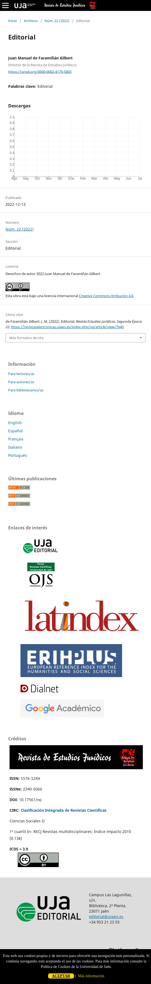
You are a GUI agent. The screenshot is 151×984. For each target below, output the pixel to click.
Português (17, 455)
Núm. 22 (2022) (57, 20)
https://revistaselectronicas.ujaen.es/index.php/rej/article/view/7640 (67, 326)
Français (15, 439)
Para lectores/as (21, 373)
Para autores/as (21, 381)
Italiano (15, 447)
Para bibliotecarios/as (25, 390)
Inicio (12, 20)
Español (15, 430)
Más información (91, 976)
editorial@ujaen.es (106, 916)
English (15, 422)
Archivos (31, 20)
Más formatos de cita (26, 337)
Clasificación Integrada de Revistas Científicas (63, 810)
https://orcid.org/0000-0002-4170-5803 (40, 71)
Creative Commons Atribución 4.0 (106, 295)
